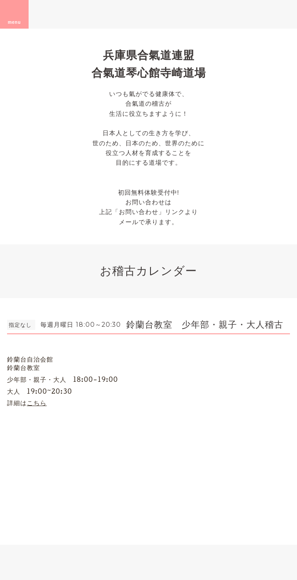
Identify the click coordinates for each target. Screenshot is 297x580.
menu (14, 14)
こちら (37, 402)
